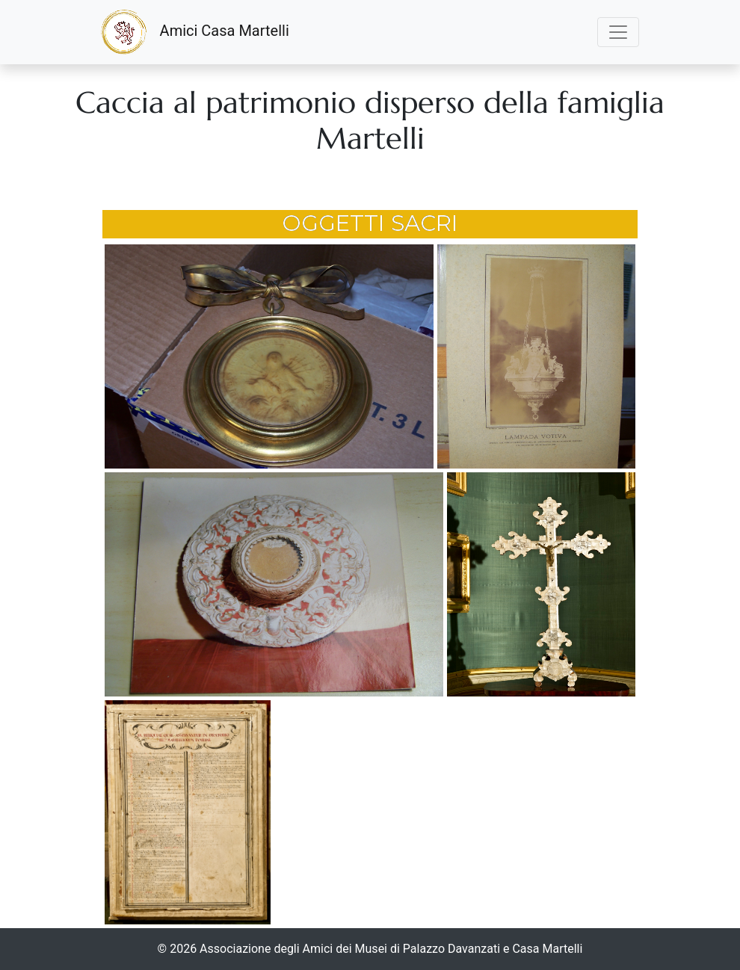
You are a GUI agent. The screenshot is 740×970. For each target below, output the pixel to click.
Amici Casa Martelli (195, 32)
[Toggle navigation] (618, 32)
